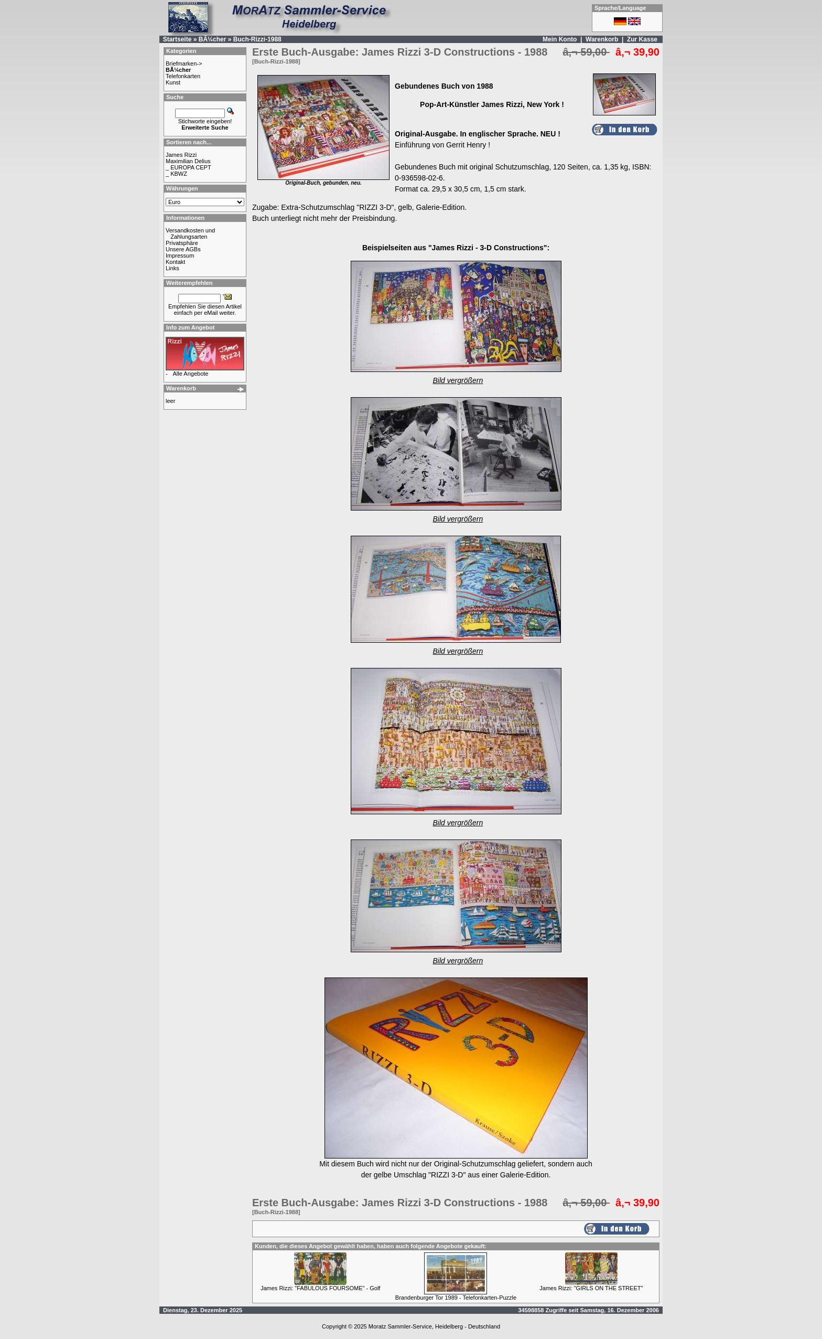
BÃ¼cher (212, 39)
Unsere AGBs (183, 249)
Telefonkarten (183, 76)
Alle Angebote (191, 373)
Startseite (177, 39)
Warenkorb (602, 39)
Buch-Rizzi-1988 (257, 39)
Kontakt (175, 262)
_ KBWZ (176, 174)
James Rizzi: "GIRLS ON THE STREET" (591, 1288)
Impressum (180, 255)
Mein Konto (560, 39)
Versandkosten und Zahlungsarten (190, 233)
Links (172, 268)
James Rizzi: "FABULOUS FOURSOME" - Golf (320, 1288)
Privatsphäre (182, 243)
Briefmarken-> (184, 63)
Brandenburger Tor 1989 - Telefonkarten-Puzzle (455, 1297)
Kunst (173, 82)
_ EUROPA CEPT (188, 167)
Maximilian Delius (188, 161)
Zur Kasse (642, 39)
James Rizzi (181, 155)
